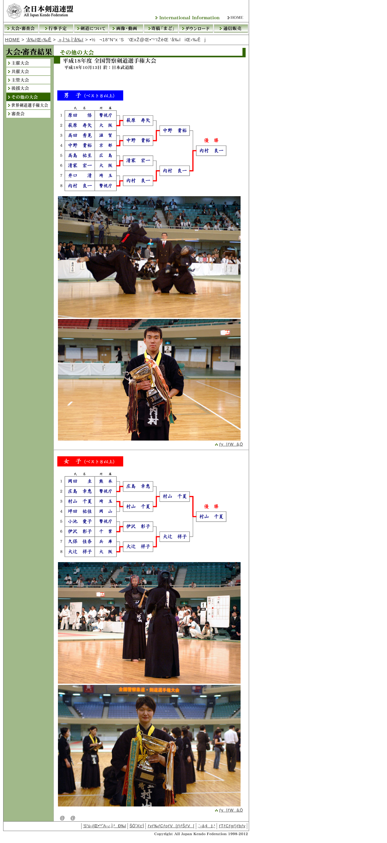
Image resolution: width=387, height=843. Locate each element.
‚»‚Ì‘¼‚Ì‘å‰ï (70, 39)
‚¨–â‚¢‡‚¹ (206, 825)
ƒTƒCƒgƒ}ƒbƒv (232, 825)
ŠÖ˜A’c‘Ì (136, 825)
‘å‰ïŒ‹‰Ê (39, 39)
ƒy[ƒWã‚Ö (228, 444)
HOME (12, 39)
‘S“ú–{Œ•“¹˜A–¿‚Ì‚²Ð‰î (104, 825)
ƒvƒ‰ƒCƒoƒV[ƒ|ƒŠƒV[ (170, 825)
